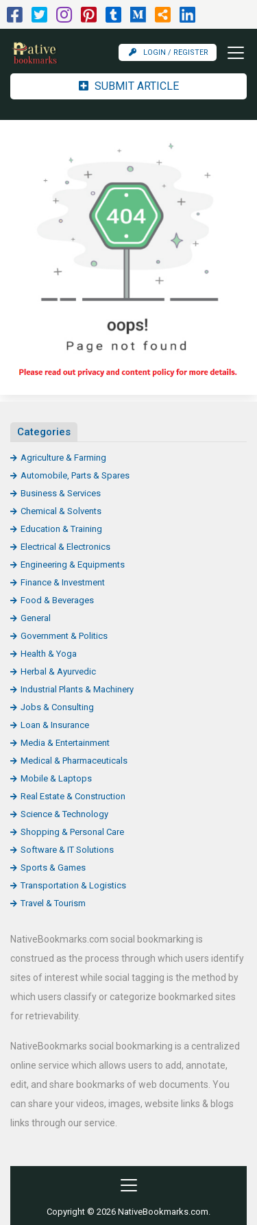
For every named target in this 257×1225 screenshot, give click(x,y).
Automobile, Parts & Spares (75, 475)
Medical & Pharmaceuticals (74, 760)
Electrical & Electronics (65, 547)
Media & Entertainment (65, 743)
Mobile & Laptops (56, 778)
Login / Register (168, 52)
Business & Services (61, 493)
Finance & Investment (63, 582)
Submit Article (129, 86)
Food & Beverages (57, 600)
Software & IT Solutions (67, 850)
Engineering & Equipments (73, 564)
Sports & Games (53, 867)
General (36, 618)
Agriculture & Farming (63, 457)
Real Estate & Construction (73, 796)
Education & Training (61, 529)
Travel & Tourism (53, 903)
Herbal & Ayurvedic (58, 671)
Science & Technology (64, 814)
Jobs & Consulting (57, 707)
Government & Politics (64, 636)
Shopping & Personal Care (72, 832)
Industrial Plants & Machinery (77, 689)
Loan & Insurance (55, 725)
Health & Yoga (49, 653)
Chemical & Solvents (61, 511)
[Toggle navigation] (232, 52)
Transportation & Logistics (73, 885)
